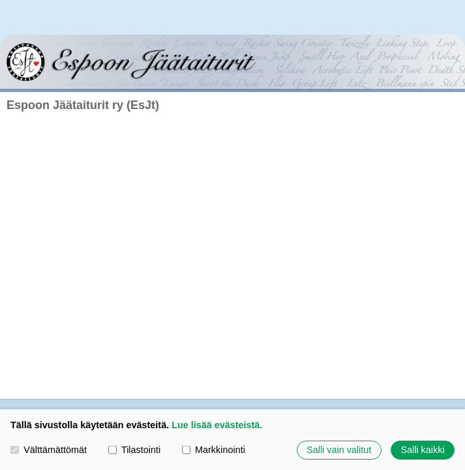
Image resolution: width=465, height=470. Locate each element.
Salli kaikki (422, 450)
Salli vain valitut (339, 450)
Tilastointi (134, 450)
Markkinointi (213, 450)
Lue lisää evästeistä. (217, 425)
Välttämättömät (48, 450)
